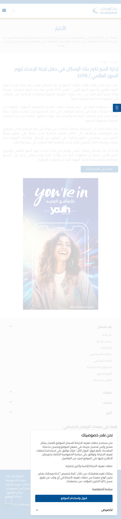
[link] (117, 108)
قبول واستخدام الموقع (74, 498)
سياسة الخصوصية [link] (102, 489)
